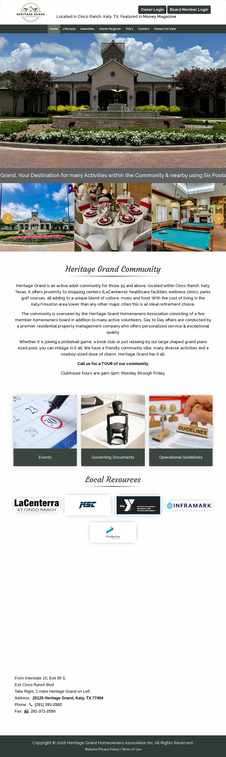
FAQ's (129, 27)
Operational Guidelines (180, 456)
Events (45, 456)
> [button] (218, 217)
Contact (143, 27)
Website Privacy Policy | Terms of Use (113, 749)
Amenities (87, 27)
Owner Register (110, 27)
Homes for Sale (165, 27)
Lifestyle (69, 27)
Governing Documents (113, 456)
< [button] (7, 217)
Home (54, 27)
